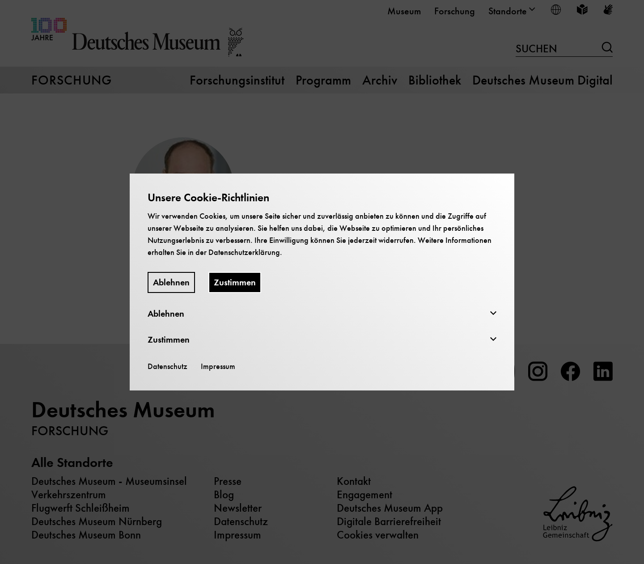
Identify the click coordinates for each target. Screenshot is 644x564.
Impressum (218, 366)
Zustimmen (235, 282)
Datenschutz (167, 366)
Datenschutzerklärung (244, 252)
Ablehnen (171, 282)
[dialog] (322, 282)
